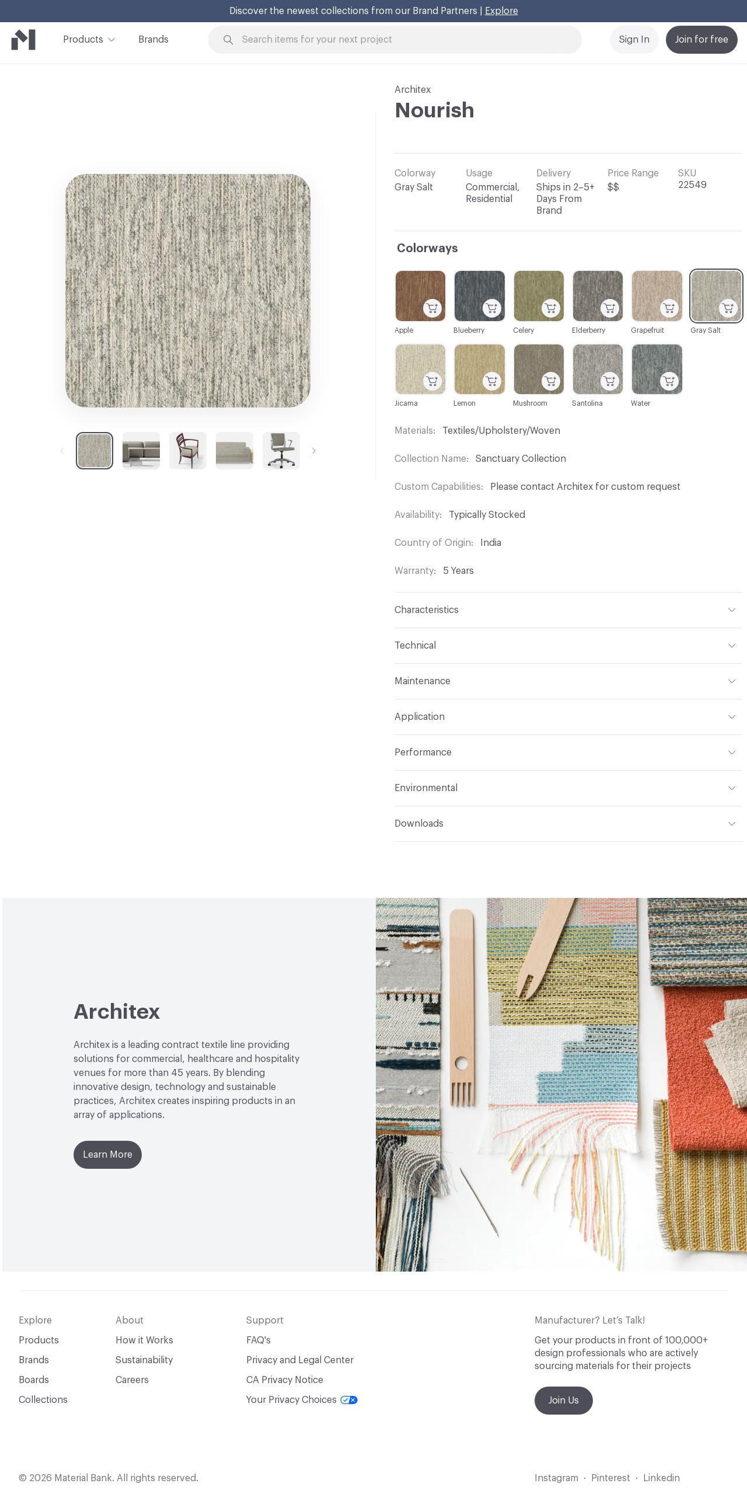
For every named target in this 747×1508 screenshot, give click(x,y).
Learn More (107, 1154)
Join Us (564, 1400)
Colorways (427, 249)
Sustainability (144, 1360)
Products (83, 38)
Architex (413, 90)
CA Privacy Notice (284, 1380)
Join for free (701, 39)
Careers (132, 1380)
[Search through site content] (401, 40)
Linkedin (661, 1478)
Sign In (634, 39)
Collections (43, 1400)
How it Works (144, 1340)
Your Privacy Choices (302, 1400)
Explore (501, 11)
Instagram (556, 1478)
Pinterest (610, 1478)
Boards (34, 1380)
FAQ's (258, 1340)
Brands (153, 39)
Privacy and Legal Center (300, 1360)
